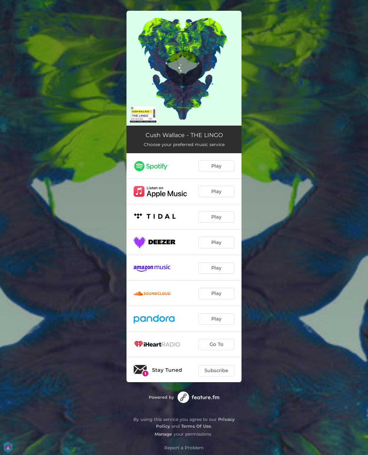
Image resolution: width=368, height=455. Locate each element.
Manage (163, 434)
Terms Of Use (196, 426)
